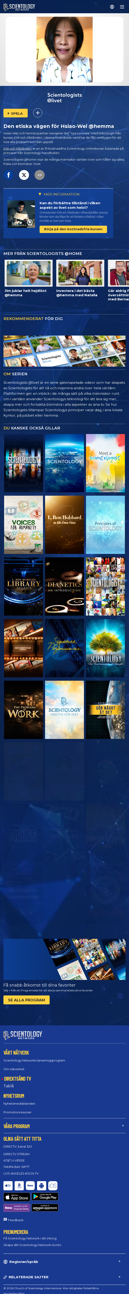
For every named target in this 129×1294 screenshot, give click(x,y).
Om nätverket (13, 1064)
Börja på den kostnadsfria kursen (73, 229)
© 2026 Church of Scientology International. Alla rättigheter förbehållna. (51, 1267)
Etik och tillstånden (17, 148)
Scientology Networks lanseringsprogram (34, 1056)
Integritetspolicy (14, 1283)
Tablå (8, 1082)
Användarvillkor (14, 1272)
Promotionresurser (17, 1108)
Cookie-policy (12, 1277)
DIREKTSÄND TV (17, 1074)
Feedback (16, 1199)
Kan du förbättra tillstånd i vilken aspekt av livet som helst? (70, 205)
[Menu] (122, 7)
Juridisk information (16, 1288)
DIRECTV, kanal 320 (17, 1142)
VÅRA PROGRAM (16, 1122)
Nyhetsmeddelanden (19, 1099)
